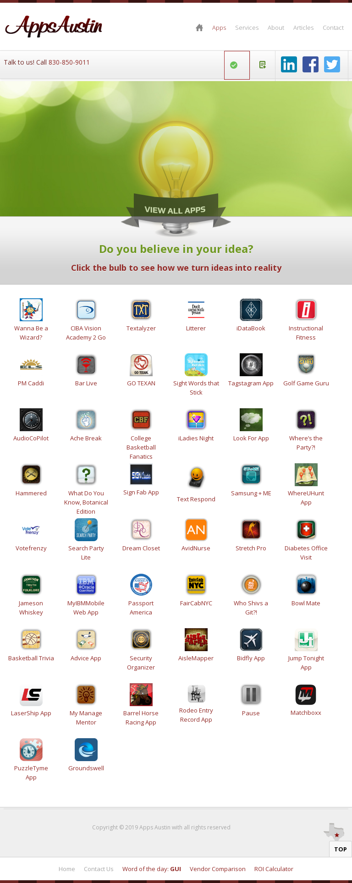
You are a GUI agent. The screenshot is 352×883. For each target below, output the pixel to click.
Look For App (251, 438)
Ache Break (86, 438)
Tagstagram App (251, 383)
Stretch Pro (251, 548)
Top (340, 849)
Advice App (86, 658)
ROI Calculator (273, 869)
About (276, 27)
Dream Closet (141, 548)
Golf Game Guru (306, 383)
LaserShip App (31, 713)
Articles (303, 27)
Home (199, 27)
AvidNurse (196, 548)
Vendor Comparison (218, 869)
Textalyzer (141, 328)
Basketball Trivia (31, 658)
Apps (219, 27)
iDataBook (250, 328)
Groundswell (86, 768)
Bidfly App (251, 658)
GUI (175, 869)
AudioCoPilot (31, 438)
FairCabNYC (196, 603)
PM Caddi (31, 383)
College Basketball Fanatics (141, 447)
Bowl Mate (306, 603)
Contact (333, 27)
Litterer (196, 328)
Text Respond (196, 499)
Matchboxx (306, 712)
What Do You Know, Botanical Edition (86, 502)
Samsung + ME (251, 493)
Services (246, 27)
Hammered (31, 493)
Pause (251, 713)
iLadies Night (196, 438)
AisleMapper (196, 658)
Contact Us (99, 869)
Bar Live (86, 383)
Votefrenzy (31, 548)
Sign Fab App (141, 492)
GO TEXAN (141, 383)
